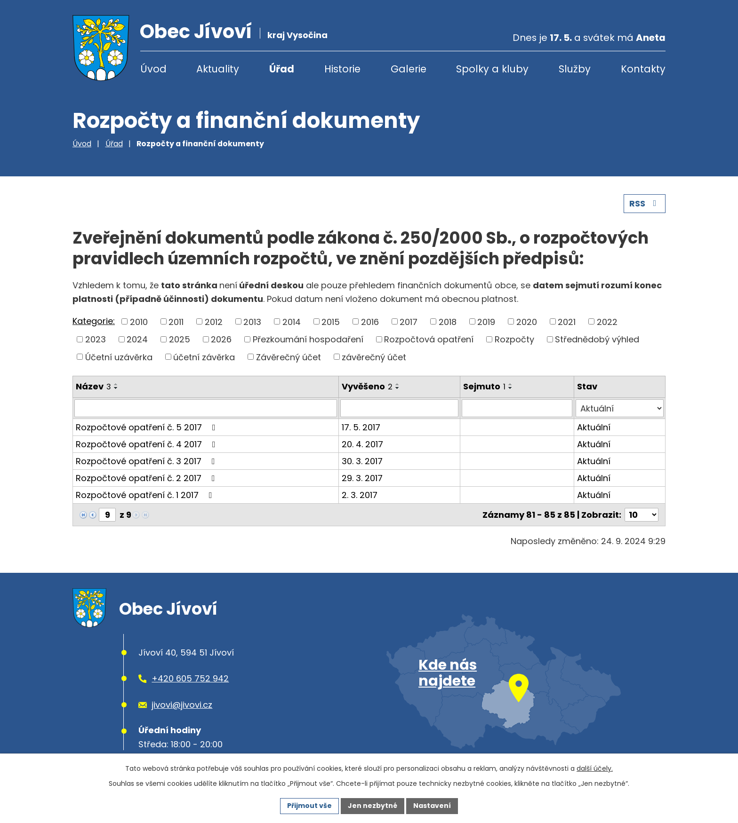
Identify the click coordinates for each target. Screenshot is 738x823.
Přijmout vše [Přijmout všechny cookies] (309, 805)
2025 (179, 339)
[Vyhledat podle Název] (205, 408)
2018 (448, 321)
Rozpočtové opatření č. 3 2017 (147, 461)
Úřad (281, 69)
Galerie (408, 69)
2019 (486, 321)
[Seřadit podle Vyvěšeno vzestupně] (398, 384)
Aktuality (217, 69)
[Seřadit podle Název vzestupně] (116, 384)
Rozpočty (514, 339)
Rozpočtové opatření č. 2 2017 (147, 478)
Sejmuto (484, 386)
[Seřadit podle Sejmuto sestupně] (510, 388)
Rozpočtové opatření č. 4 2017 (147, 444)
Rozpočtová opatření (428, 339)
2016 (370, 321)
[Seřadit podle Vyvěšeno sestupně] (398, 388)
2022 (607, 321)
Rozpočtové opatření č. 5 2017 (147, 427)
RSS (644, 203)
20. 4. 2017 (362, 444)
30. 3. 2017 (362, 461)
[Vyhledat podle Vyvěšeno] (399, 408)
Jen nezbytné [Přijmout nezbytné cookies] (372, 805)
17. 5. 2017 (361, 427)
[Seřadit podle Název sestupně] (116, 388)
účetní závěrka (204, 357)
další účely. (595, 768)
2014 (291, 321)
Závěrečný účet (288, 357)
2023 (95, 339)
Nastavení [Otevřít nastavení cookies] (432, 805)
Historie (342, 69)
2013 (252, 321)
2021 (567, 321)
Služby (575, 69)
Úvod (153, 69)
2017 (408, 321)
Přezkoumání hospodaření (308, 339)
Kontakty (643, 69)
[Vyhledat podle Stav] (620, 408)
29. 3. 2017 (362, 478)
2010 (139, 321)
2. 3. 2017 (359, 495)
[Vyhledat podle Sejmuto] (517, 408)
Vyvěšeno (367, 386)
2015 (330, 321)
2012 (214, 321)
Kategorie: (93, 321)
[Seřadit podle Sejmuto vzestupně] (510, 384)
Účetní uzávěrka (118, 357)
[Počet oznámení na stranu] (641, 515)
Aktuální (593, 427)
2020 (526, 321)
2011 (176, 321)
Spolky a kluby (492, 69)
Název (93, 386)
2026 (221, 339)
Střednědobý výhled (597, 339)
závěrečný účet (374, 357)
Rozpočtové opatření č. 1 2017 (146, 495)
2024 (137, 339)
